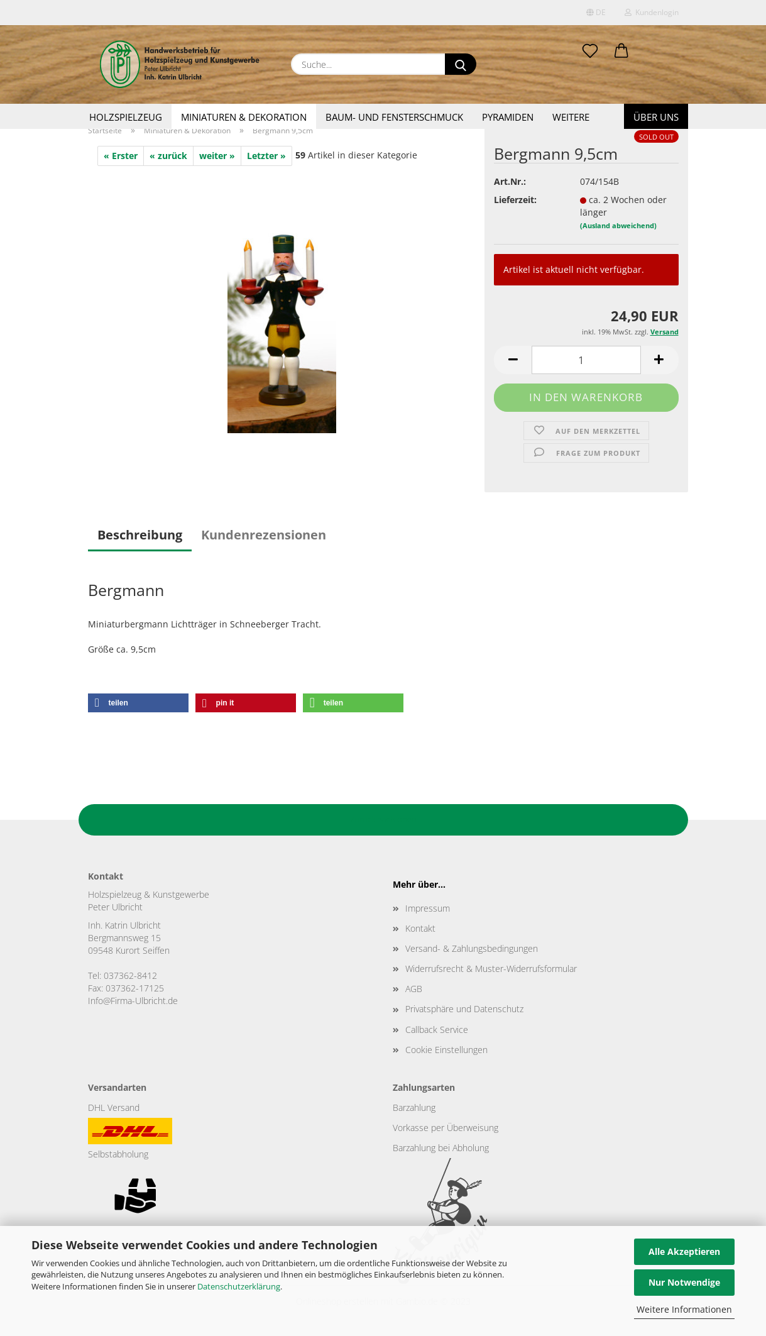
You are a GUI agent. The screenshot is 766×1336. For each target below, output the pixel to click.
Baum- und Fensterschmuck (394, 117)
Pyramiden (507, 117)
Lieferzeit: (515, 200)
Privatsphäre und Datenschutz (464, 1009)
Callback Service (436, 1029)
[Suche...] (460, 64)
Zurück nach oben (383, 819)
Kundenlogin (652, 12)
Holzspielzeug (125, 117)
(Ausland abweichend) (618, 225)
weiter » (217, 156)
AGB (413, 989)
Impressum (427, 908)
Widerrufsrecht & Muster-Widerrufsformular (491, 968)
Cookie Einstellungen (446, 1050)
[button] (621, 51)
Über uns (656, 117)
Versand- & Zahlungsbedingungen (471, 948)
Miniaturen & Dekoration (244, 117)
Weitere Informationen (684, 1309)
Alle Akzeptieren (684, 1251)
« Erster (121, 156)
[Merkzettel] (590, 51)
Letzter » (266, 156)
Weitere (570, 117)
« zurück (168, 156)
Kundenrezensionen (263, 534)
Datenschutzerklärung (238, 1286)
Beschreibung (139, 534)
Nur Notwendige (684, 1282)
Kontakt (420, 928)
